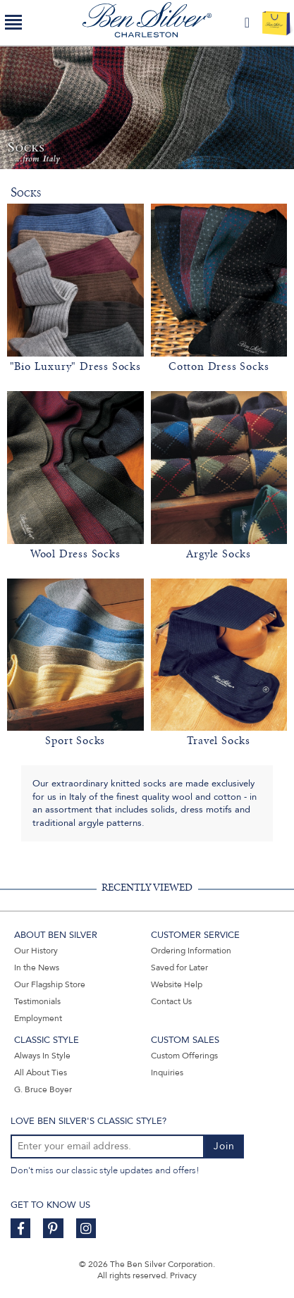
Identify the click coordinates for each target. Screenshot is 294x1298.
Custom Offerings (184, 1055)
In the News (36, 967)
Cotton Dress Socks (219, 366)
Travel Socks (218, 740)
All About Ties (40, 1072)
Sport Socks (75, 740)
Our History (36, 950)
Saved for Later (179, 967)
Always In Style (42, 1055)
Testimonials (37, 1001)
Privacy (183, 1275)
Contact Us (171, 1001)
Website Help (176, 984)
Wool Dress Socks (75, 554)
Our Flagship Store (49, 984)
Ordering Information (191, 950)
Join (224, 1146)
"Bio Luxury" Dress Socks (75, 366)
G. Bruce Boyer (43, 1089)
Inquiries (167, 1072)
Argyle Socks (218, 554)
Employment (38, 1018)
